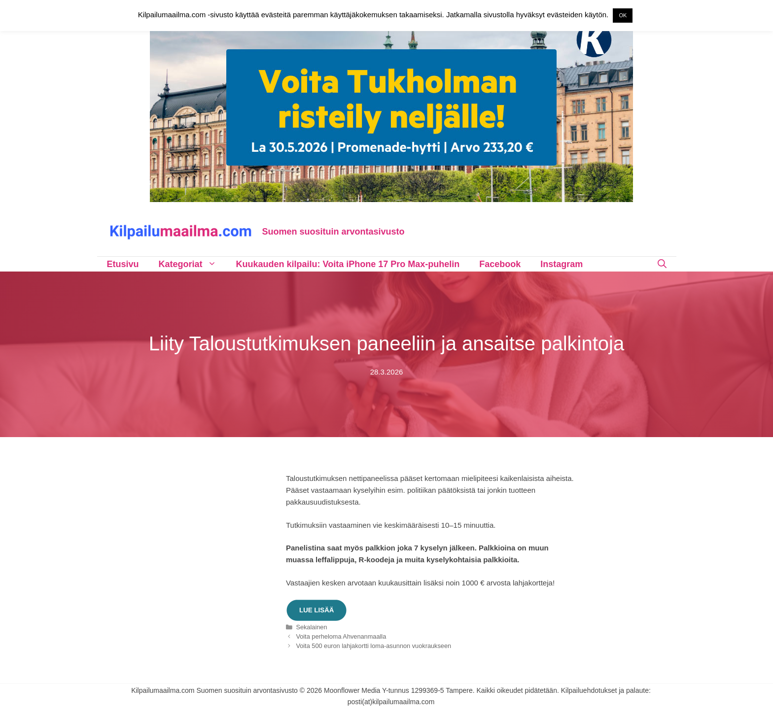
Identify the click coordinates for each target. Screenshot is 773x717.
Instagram (561, 264)
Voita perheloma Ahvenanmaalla (341, 636)
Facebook (500, 264)
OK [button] (623, 15)
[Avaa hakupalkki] (662, 264)
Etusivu (123, 264)
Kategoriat (192, 264)
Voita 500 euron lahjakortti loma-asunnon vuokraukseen (373, 645)
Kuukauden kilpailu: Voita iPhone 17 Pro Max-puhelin (348, 264)
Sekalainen (311, 627)
